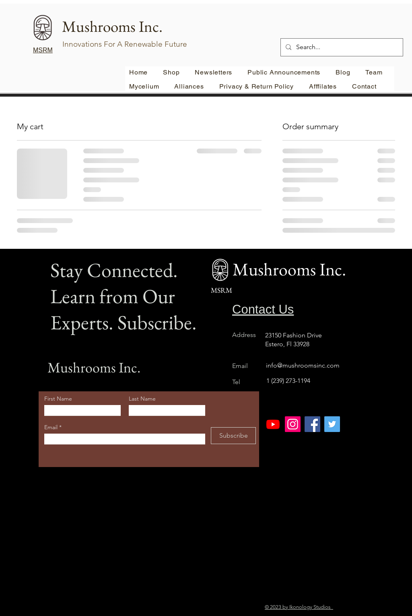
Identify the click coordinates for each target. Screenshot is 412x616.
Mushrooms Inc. (93, 367)
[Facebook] (312, 424)
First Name (58, 398)
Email (51, 427)
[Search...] (341, 47)
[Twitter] (332, 424)
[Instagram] (293, 424)
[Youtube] (273, 424)
